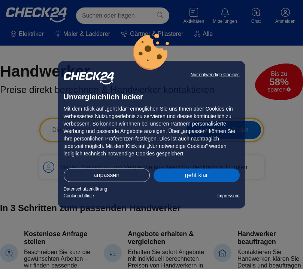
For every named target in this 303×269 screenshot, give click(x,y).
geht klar (196, 175)
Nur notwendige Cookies (215, 74)
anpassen (106, 175)
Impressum (228, 195)
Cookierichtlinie (79, 195)
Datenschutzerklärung (85, 189)
